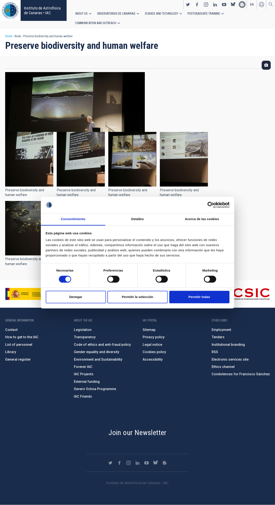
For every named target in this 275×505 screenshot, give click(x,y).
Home (8, 36)
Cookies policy (154, 352)
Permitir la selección (137, 297)
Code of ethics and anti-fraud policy (102, 345)
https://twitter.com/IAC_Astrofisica (187, 4)
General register (18, 359)
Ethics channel (223, 367)
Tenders (218, 337)
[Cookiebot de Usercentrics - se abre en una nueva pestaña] (210, 205)
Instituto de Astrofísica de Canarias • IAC (42, 10)
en (252, 4)
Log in (261, 4)
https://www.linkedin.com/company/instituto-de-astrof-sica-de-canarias (215, 4)
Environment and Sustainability (98, 359)
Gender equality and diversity (96, 352)
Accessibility (153, 359)
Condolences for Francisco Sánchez (241, 374)
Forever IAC (83, 367)
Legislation (83, 330)
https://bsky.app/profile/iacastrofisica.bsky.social (233, 4)
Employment (221, 330)
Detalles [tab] (137, 219)
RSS (215, 352)
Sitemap (149, 330)
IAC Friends (83, 396)
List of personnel (18, 345)
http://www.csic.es (246, 294)
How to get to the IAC (21, 337)
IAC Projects (83, 374)
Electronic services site (230, 359)
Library (10, 352)
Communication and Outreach (95, 23)
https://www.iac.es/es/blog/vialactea (242, 4)
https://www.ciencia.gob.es (29, 294)
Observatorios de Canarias (116, 13)
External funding (87, 382)
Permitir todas (199, 297)
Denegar (75, 297)
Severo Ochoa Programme (95, 389)
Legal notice (152, 345)
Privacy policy (154, 337)
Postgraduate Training (204, 13)
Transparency (85, 337)
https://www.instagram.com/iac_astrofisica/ (206, 4)
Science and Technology (161, 13)
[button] (29, 159)
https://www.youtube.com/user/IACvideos (224, 4)
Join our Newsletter (137, 432)
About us (81, 13)
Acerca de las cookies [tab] (202, 219)
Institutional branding (228, 345)
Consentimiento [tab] (73, 219)
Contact (11, 330)
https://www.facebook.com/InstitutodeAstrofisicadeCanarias (197, 4)
